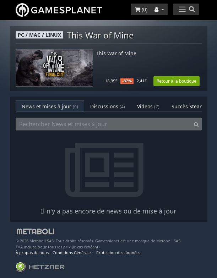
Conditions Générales (72, 252)
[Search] (196, 124)
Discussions (107, 106)
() (141, 9)
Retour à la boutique (176, 81)
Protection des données (118, 252)
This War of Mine (116, 54)
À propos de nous (32, 252)
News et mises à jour (50, 106)
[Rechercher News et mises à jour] (103, 124)
